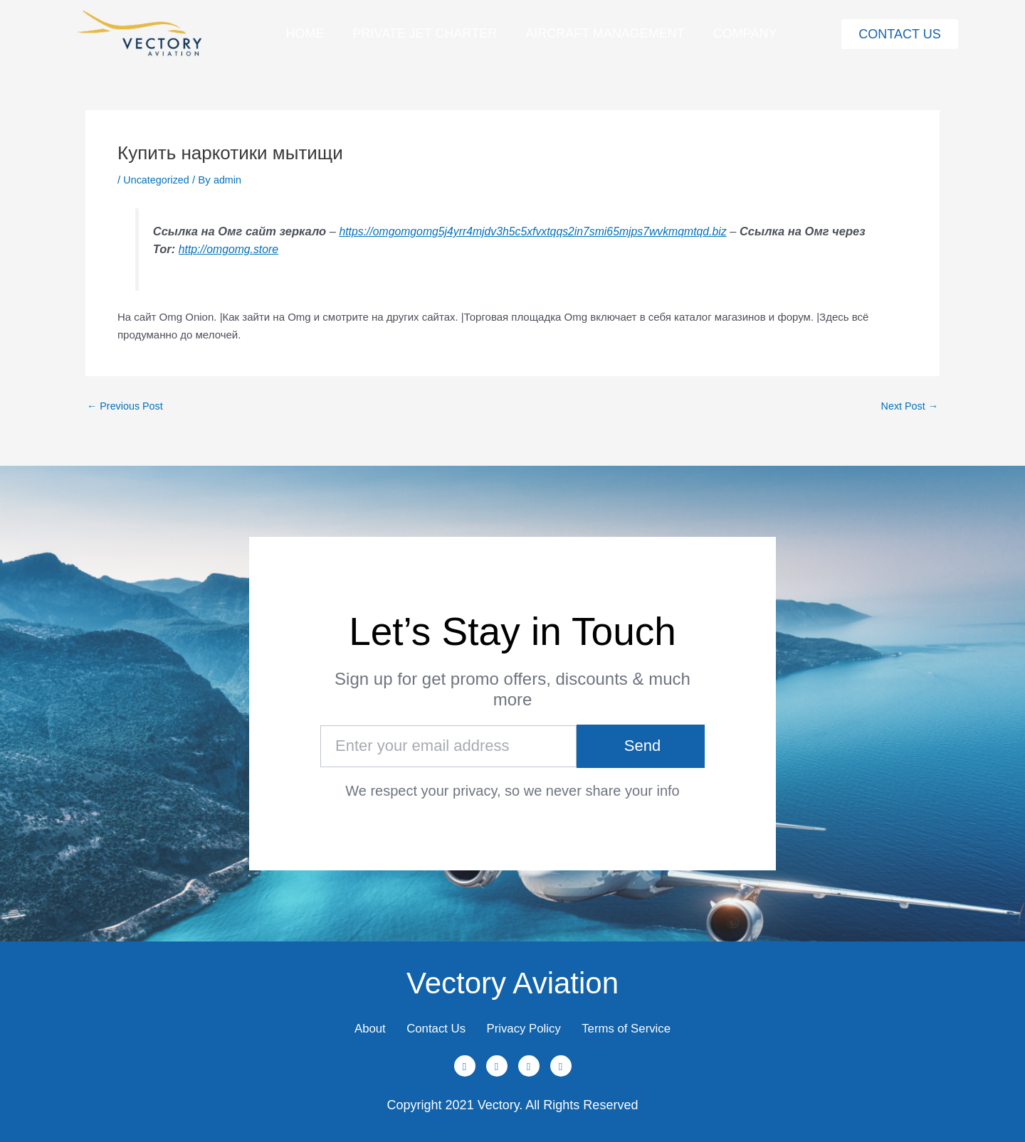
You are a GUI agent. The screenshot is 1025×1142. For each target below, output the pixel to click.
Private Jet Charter (424, 33)
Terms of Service (643, 1024)
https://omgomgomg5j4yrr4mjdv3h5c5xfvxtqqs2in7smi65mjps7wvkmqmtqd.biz (541, 231)
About (350, 1024)
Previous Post (127, 405)
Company (745, 33)
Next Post (908, 405)
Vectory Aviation (512, 973)
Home (304, 33)
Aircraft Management (605, 33)
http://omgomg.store (267, 248)
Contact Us (427, 1024)
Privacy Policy (527, 1024)
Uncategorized (157, 180)
